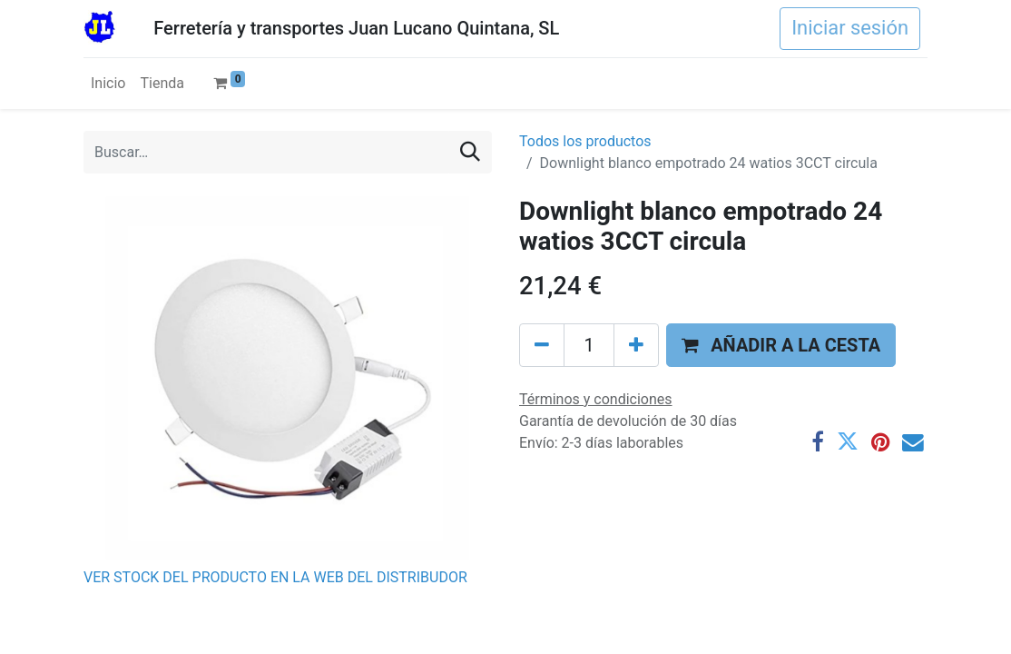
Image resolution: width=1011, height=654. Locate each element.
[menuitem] (108, 83)
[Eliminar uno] (541, 345)
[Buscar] (470, 152)
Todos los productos (585, 141)
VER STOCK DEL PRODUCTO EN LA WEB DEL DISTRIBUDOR (275, 577)
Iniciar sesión (849, 27)
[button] (781, 345)
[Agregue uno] (636, 345)
